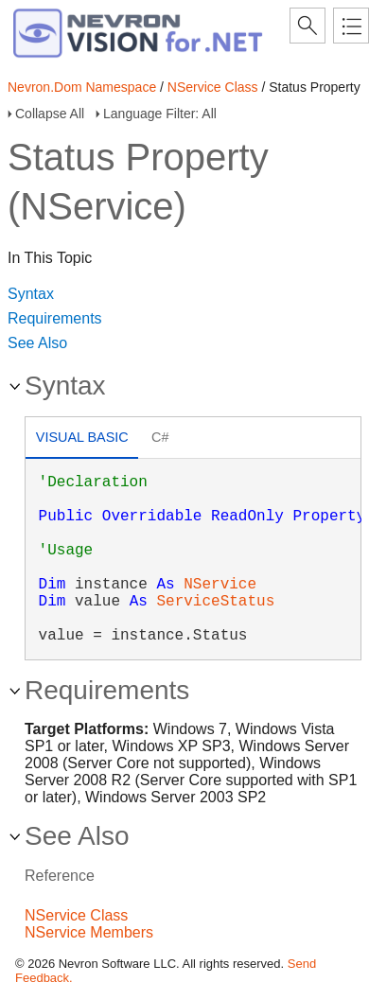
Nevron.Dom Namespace (82, 87)
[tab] (82, 439)
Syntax (31, 294)
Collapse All (49, 113)
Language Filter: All (160, 113)
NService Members (89, 932)
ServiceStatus (215, 601)
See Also (37, 343)
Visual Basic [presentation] (82, 437)
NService (220, 584)
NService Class (212, 87)
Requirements (55, 318)
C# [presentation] (159, 437)
